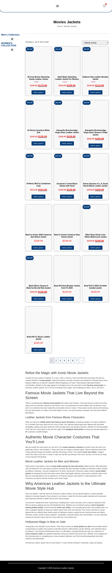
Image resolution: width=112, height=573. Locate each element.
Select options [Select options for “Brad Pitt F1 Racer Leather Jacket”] (38, 350)
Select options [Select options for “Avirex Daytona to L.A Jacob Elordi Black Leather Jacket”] (95, 197)
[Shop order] (95, 43)
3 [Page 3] (60, 360)
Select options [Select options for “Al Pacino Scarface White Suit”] (38, 143)
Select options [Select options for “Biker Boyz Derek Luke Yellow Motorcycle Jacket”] (95, 248)
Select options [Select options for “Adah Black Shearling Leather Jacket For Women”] (67, 92)
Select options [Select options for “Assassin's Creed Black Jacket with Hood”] (67, 197)
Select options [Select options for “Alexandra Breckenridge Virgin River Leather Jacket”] (67, 143)
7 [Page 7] (76, 360)
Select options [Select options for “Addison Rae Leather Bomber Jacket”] (95, 92)
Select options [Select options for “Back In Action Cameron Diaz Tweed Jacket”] (67, 248)
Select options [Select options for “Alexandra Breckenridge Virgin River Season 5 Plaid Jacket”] (95, 146)
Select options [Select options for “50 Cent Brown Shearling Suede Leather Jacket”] (38, 92)
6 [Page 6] (72, 360)
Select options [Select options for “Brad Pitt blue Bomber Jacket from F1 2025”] (67, 299)
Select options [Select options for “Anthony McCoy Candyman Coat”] (38, 197)
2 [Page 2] (56, 360)
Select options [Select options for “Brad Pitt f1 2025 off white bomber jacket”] (95, 299)
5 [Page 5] (68, 360)
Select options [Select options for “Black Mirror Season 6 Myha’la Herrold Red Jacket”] (38, 299)
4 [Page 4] (64, 360)
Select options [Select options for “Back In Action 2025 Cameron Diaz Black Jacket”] (38, 248)
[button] (57, 6)
